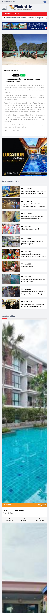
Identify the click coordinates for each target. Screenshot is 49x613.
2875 (16, 70)
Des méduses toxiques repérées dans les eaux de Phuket (33, 279)
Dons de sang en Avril (33, 265)
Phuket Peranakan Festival (33, 228)
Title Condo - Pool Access (13, 510)
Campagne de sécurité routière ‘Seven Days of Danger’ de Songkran (33, 204)
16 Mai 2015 (8, 70)
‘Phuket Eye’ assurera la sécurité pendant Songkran (33, 241)
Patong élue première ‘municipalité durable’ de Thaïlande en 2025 (33, 304)
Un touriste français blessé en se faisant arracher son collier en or (33, 216)
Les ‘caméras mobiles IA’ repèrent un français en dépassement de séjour (33, 291)
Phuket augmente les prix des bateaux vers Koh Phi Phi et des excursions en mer (33, 191)
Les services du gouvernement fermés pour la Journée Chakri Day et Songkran (33, 254)
